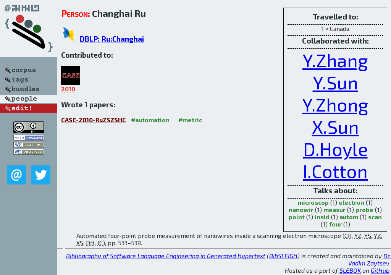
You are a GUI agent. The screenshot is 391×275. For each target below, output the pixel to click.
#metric (190, 119)
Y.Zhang (335, 60)
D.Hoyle (335, 149)
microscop (313, 202)
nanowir (301, 209)
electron (351, 202)
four (335, 224)
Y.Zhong (335, 104)
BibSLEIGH (283, 255)
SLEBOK (350, 270)
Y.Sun (335, 82)
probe (364, 209)
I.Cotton (335, 171)
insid (322, 216)
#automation (150, 119)
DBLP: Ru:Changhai (112, 38)
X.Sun (335, 126)
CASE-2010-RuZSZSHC (93, 119)
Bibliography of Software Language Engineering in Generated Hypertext (165, 255)
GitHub (380, 270)
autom (348, 216)
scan (375, 216)
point (297, 216)
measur (334, 209)
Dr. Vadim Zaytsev (369, 259)
